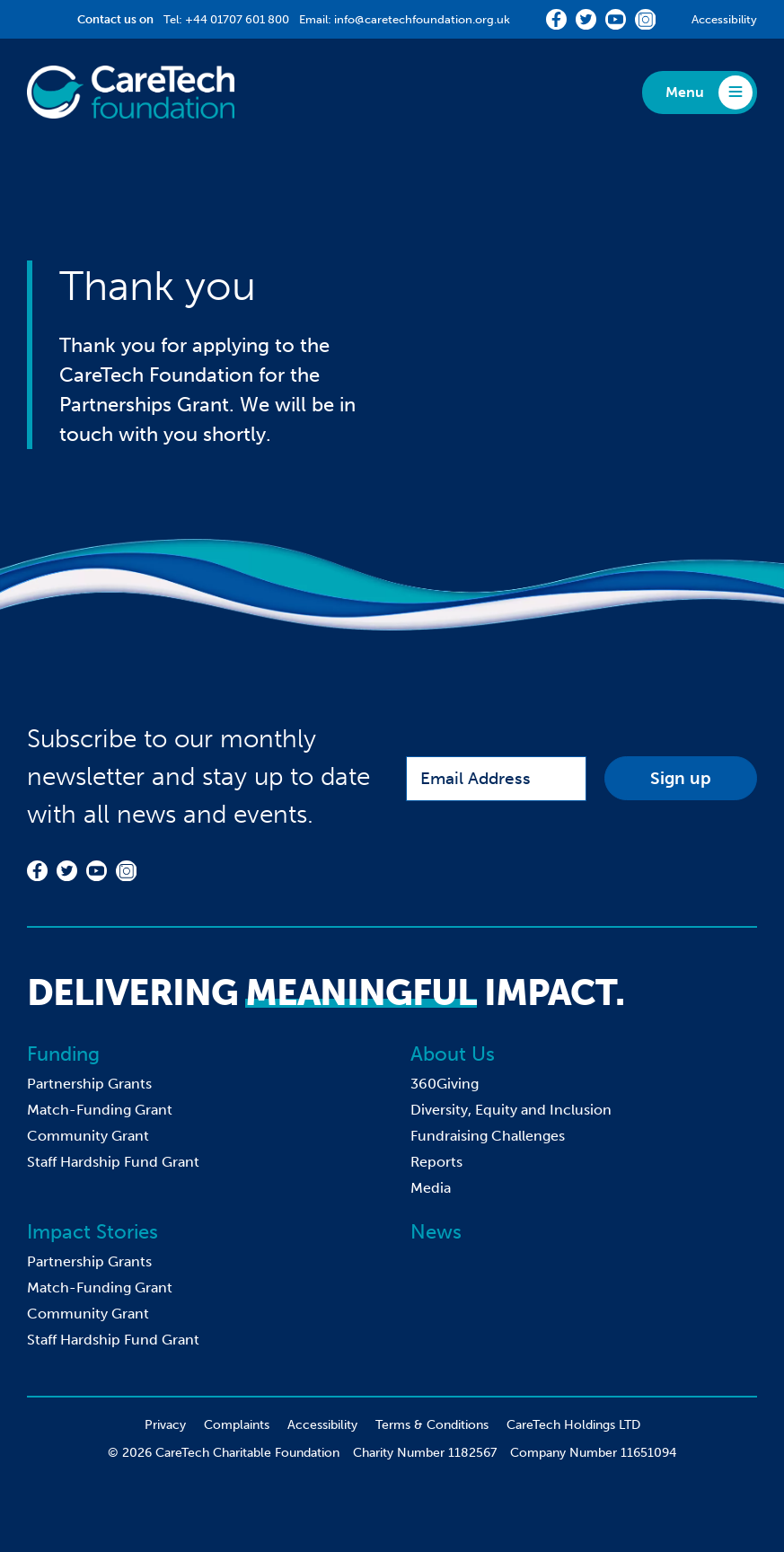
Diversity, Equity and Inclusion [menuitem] (511, 1109)
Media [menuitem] (430, 1187)
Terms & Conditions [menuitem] (432, 1425)
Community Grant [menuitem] (88, 1135)
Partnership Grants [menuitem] (89, 1083)
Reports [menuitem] (436, 1161)
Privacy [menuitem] (165, 1425)
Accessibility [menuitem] (322, 1425)
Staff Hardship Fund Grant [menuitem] (113, 1161)
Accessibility (724, 19)
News (436, 1232)
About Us (452, 1054)
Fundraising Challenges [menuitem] (487, 1135)
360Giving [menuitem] (444, 1083)
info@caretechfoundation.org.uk (422, 19)
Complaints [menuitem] (236, 1425)
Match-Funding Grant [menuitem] (99, 1109)
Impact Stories (92, 1232)
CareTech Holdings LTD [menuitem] (573, 1425)
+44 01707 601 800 (237, 19)
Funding (63, 1054)
